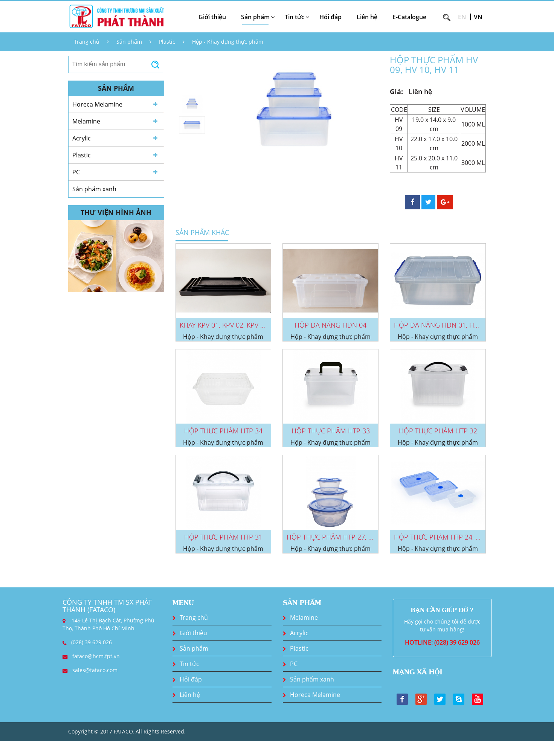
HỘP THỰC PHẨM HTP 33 (330, 430)
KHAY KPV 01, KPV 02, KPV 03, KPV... (233, 324)
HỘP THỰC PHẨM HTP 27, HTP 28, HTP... (348, 536)
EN (462, 17)
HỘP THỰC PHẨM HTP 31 (223, 536)
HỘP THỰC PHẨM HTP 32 (438, 430)
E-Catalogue (409, 17)
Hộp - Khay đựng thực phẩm (227, 41)
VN (478, 17)
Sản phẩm (129, 41)
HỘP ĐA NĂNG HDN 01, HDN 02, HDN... (455, 324)
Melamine (86, 121)
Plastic (167, 41)
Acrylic (81, 138)
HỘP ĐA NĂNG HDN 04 (330, 324)
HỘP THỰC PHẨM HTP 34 (223, 430)
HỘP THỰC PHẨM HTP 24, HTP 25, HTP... (455, 536)
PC (76, 172)
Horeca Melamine (97, 104)
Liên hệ (367, 17)
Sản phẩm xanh (94, 189)
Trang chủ (86, 41)
